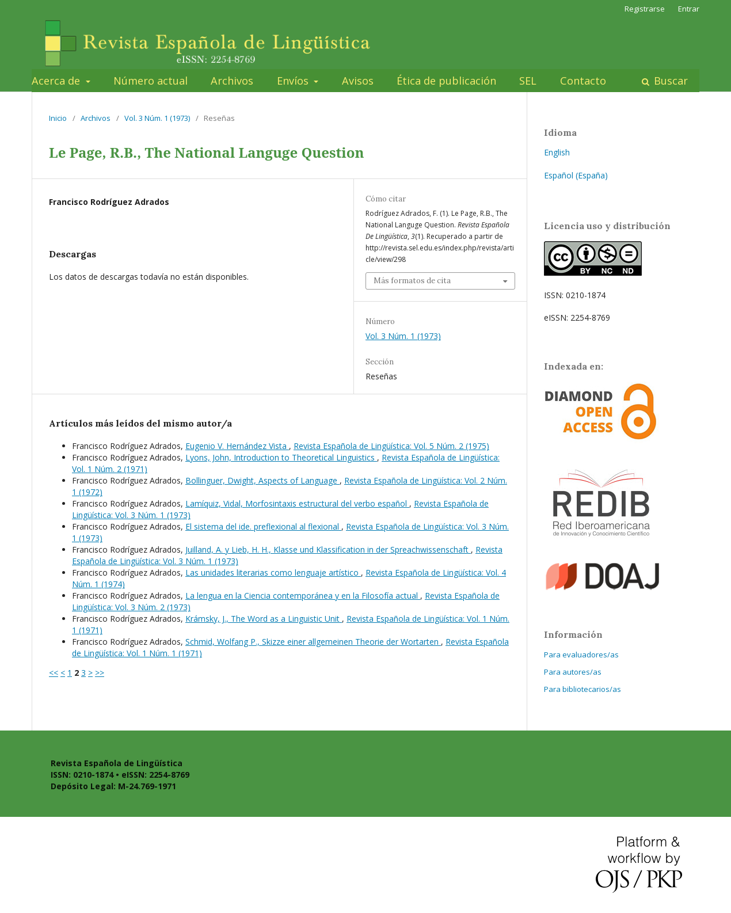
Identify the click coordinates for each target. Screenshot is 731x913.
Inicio (58, 118)
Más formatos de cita (412, 281)
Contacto (583, 81)
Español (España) (576, 175)
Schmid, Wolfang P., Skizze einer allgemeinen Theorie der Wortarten (313, 641)
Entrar (688, 8)
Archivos (232, 81)
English (557, 152)
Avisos (358, 81)
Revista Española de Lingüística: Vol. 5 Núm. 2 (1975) (391, 445)
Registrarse (645, 8)
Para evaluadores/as (581, 654)
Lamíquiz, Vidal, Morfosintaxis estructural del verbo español (297, 503)
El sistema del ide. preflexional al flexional (263, 526)
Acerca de (57, 81)
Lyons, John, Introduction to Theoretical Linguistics (281, 457)
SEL (527, 81)
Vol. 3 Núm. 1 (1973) (157, 118)
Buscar (669, 81)
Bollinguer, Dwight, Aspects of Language (262, 480)
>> (99, 672)
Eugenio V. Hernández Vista (237, 445)
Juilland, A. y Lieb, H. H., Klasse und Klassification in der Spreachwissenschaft (328, 549)
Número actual (150, 81)
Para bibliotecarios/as (582, 689)
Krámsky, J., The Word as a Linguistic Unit (263, 618)
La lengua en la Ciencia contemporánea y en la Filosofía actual (302, 595)
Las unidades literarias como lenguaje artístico (273, 572)
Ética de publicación (446, 81)
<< (53, 672)
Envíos (294, 81)
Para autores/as (572, 672)
